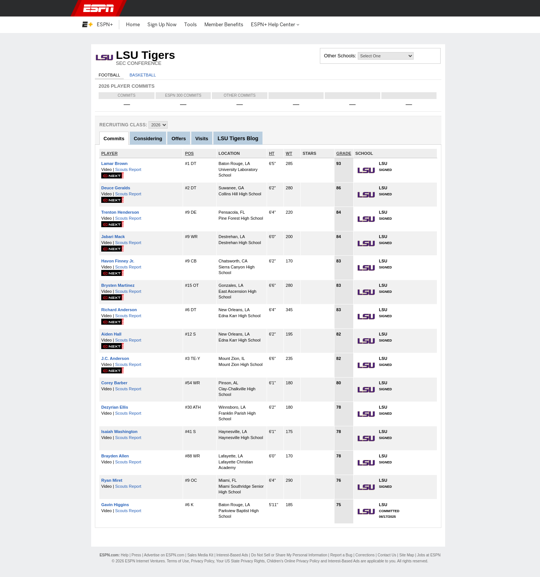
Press (136, 555)
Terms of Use (178, 561)
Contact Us (387, 555)
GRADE (343, 153)
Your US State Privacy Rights (240, 561)
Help (125, 555)
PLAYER (109, 153)
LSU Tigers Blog (238, 138)
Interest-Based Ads (232, 555)
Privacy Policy (202, 561)
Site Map (406, 555)
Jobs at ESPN (428, 555)
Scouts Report (128, 169)
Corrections (365, 555)
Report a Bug (341, 555)
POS (189, 153)
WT (289, 153)
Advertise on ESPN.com (164, 555)
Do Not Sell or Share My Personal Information (289, 555)
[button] (454, 8)
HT (271, 153)
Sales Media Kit (200, 555)
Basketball (142, 75)
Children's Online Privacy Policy (293, 561)
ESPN (98, 8)
